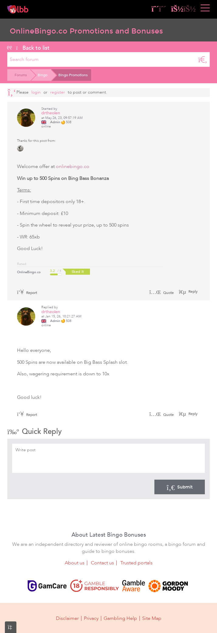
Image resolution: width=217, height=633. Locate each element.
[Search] (203, 59)
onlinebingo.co (72, 166)
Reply (193, 291)
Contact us (102, 562)
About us (74, 562)
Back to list (28, 48)
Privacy (91, 618)
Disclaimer (67, 618)
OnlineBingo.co (29, 272)
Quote (161, 292)
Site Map (151, 618)
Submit (180, 487)
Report (27, 292)
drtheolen (50, 113)
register (57, 92)
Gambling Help (120, 618)
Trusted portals (136, 562)
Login (36, 92)
